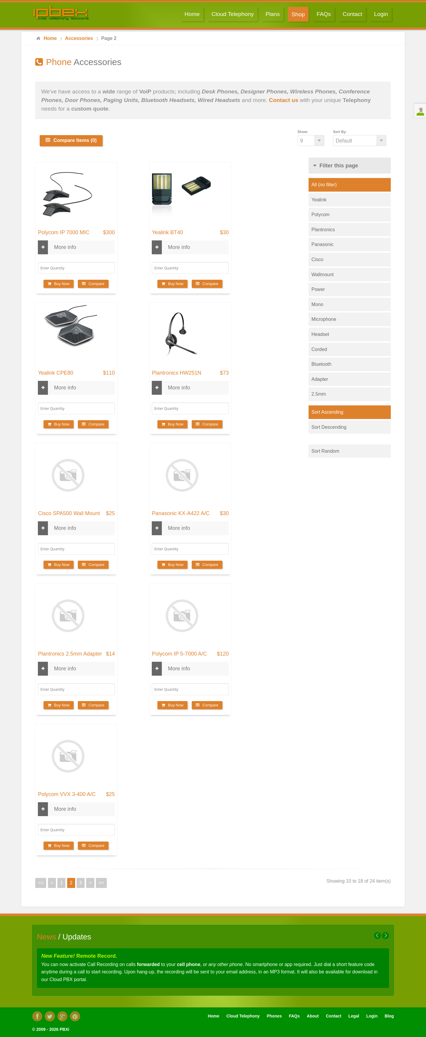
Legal (353, 1016)
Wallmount (323, 274)
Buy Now (59, 284)
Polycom (321, 214)
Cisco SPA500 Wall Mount (69, 513)
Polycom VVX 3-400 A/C (67, 794)
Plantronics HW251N (176, 373)
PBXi (64, 1029)
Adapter (320, 379)
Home (192, 14)
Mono (317, 304)
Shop (298, 14)
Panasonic (323, 244)
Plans (273, 14)
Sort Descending (329, 427)
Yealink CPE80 (55, 373)
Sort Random (325, 451)
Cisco (317, 259)
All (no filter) (324, 184)
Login (381, 14)
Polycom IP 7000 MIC (63, 232)
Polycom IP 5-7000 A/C (179, 654)
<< (40, 882)
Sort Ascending (327, 412)
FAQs (324, 14)
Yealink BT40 (167, 232)
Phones (274, 1016)
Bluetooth (322, 364)
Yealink (319, 199)
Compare (93, 284)
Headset (320, 334)
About (313, 1016)
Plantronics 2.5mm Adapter (70, 654)
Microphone (324, 319)
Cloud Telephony (233, 14)
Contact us (283, 100)
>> (101, 882)
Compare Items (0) (71, 140)
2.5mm (319, 394)
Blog (389, 1016)
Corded (319, 349)
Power (318, 289)
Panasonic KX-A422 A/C (180, 513)
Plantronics (323, 229)
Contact (352, 14)
